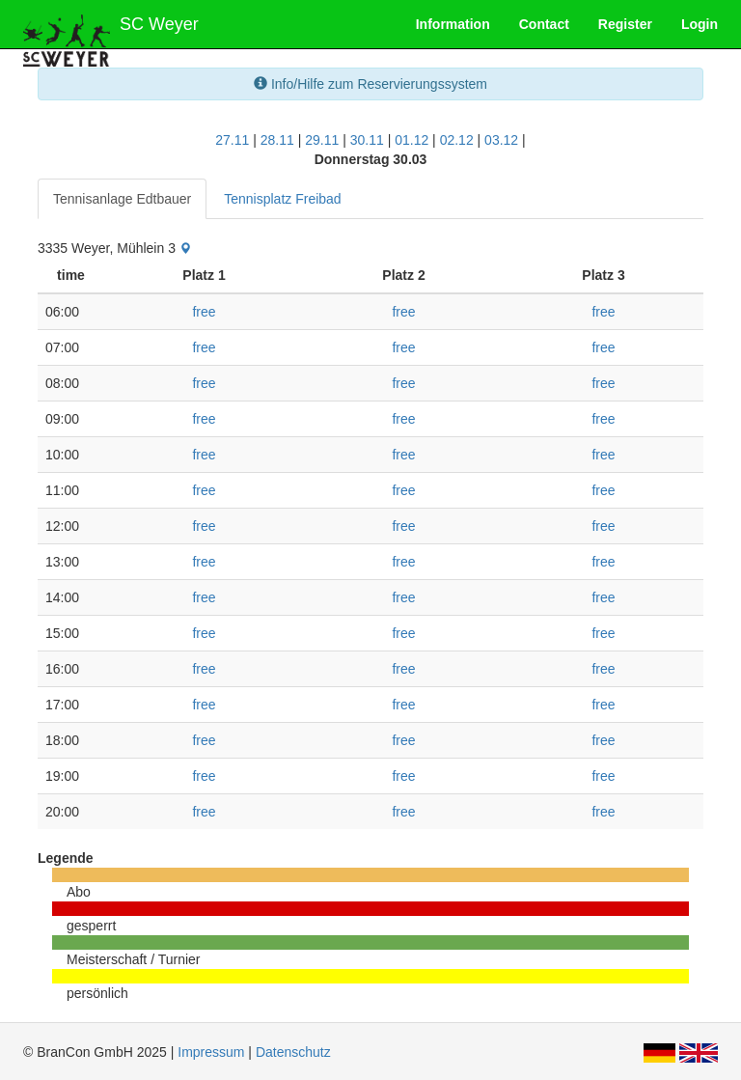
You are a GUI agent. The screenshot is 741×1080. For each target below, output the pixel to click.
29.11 (322, 140)
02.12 (457, 140)
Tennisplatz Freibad (282, 199)
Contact (544, 24)
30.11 (367, 140)
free (203, 311)
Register (625, 24)
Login (699, 24)
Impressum (211, 1052)
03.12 (501, 140)
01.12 (411, 140)
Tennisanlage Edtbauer (122, 199)
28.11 (277, 140)
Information (453, 24)
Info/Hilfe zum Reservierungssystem (370, 84)
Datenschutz (293, 1052)
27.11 (232, 140)
